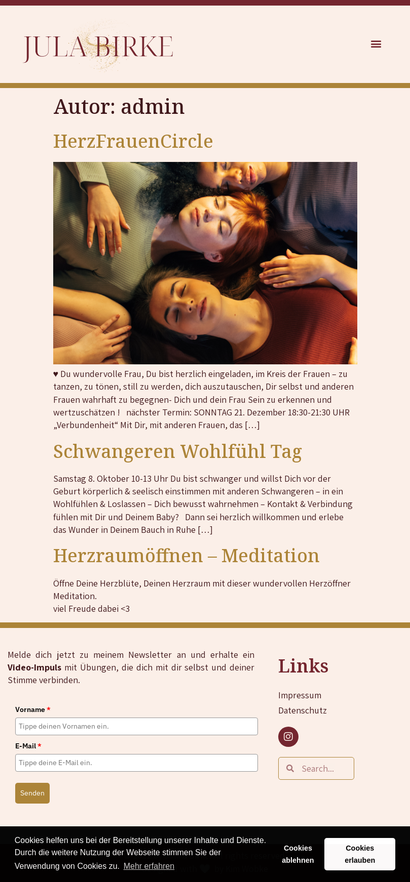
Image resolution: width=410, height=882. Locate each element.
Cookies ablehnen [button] (298, 854)
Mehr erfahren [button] (149, 866)
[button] (376, 43)
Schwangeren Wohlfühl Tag (177, 451)
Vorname (33, 709)
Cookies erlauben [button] (360, 854)
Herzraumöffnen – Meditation (186, 555)
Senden (32, 792)
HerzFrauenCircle (133, 141)
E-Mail (28, 745)
